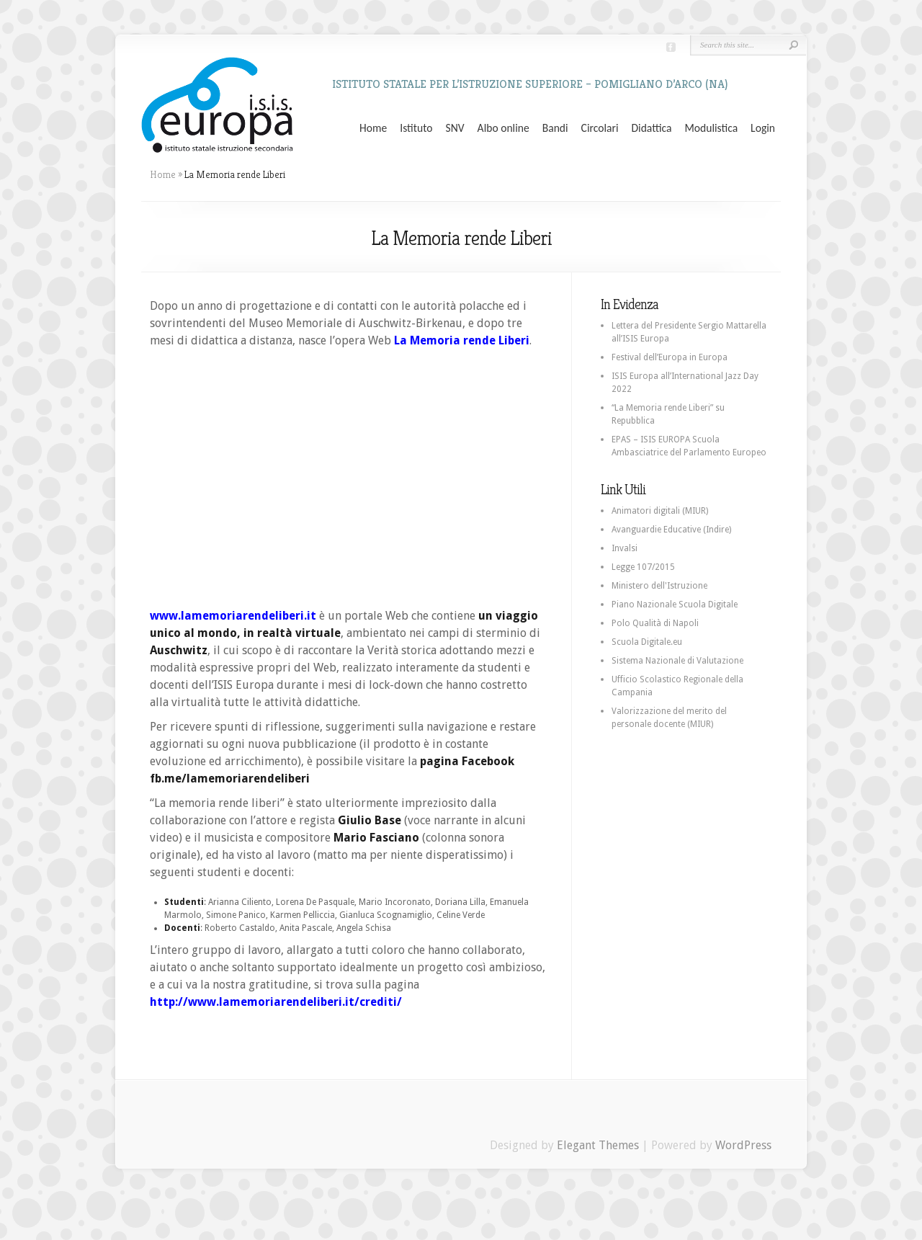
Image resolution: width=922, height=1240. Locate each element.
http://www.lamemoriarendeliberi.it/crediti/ (276, 1002)
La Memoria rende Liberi (461, 340)
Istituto (416, 128)
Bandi (555, 128)
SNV (455, 128)
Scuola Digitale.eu (647, 642)
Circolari (600, 128)
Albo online (503, 128)
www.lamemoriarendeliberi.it (233, 616)
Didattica (651, 128)
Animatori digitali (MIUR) (660, 511)
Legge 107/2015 (643, 567)
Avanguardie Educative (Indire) (671, 530)
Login (763, 128)
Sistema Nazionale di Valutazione (677, 661)
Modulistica (711, 128)
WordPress (743, 1145)
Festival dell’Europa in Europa (670, 357)
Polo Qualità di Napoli (655, 623)
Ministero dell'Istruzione (659, 586)
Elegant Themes (598, 1145)
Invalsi (624, 548)
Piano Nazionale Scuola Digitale (675, 604)
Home (373, 128)
